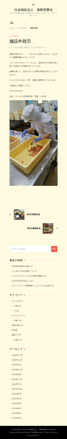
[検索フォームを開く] (34, 5)
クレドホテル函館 (16, 47)
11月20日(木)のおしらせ (22, 280)
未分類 (14, 330)
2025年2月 (16, 365)
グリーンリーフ (18, 315)
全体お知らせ (17, 325)
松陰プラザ (16, 335)
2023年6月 (16, 374)
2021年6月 (16, 394)
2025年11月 (17, 360)
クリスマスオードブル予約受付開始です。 (30, 276)
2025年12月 (17, 355)
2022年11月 (17, 379)
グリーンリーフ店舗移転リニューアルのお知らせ (33, 285)
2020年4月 (16, 418)
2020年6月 (16, 413)
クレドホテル (14, 36)
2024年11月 (17, 369)
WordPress (34, 435)
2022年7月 (16, 384)
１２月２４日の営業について (24, 271)
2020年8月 (16, 408)
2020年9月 (16, 403)
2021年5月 (16, 398)
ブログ (17, 310)
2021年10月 (17, 389)
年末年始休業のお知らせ (22, 266)
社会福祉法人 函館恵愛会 (33, 10)
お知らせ (17, 306)
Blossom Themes (43, 432)
